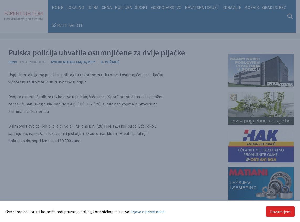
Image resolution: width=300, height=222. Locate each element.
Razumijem (280, 211)
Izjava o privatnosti (148, 211)
